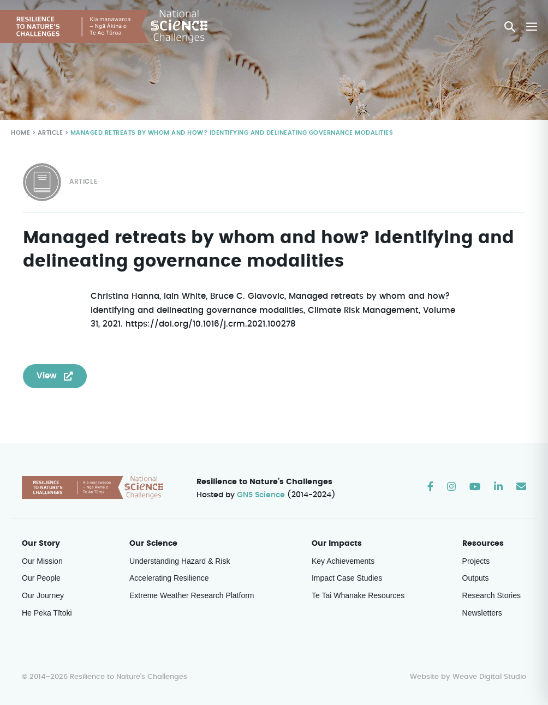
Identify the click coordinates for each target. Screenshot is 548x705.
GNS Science (261, 495)
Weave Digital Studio (489, 677)
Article (49, 133)
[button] (510, 26)
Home (20, 133)
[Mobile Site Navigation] (531, 26)
